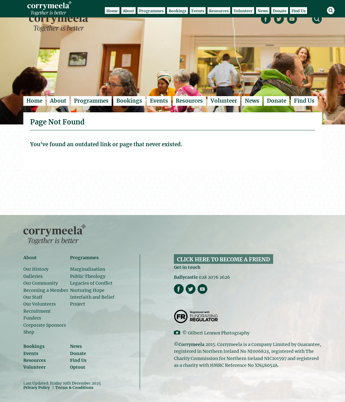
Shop (28, 332)
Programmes (91, 100)
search (317, 19)
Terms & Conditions (74, 388)
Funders (32, 318)
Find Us (304, 100)
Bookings (129, 100)
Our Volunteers (39, 304)
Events (159, 100)
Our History (36, 269)
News (252, 100)
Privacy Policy (36, 387)
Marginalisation (87, 269)
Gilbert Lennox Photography (218, 333)
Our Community (40, 283)
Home (34, 100)
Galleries (33, 276)
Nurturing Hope (87, 290)
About (58, 100)
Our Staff (32, 297)
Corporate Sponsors (44, 325)
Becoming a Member (45, 290)
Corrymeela (60, 22)
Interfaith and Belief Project (92, 300)
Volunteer (224, 100)
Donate (276, 100)
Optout (77, 367)
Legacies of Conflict (91, 283)
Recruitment (37, 311)
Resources (189, 100)
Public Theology (87, 276)
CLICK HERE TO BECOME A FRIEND (223, 259)
